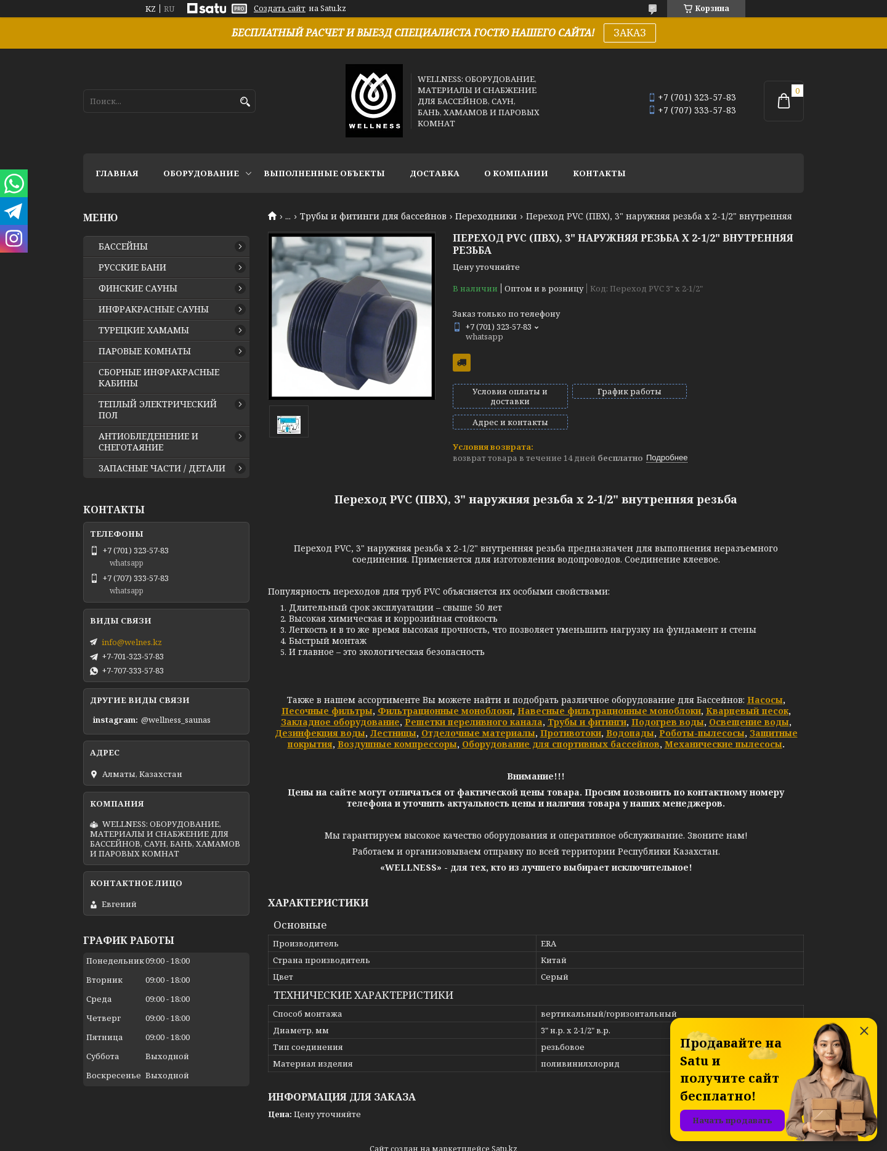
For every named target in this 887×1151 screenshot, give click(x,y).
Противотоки (570, 712)
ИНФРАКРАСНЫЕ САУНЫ (154, 309)
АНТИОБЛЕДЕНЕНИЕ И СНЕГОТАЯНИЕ (148, 442)
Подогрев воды (667, 701)
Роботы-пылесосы (702, 712)
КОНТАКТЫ (599, 173)
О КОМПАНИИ (516, 173)
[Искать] (245, 102)
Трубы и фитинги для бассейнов (373, 216)
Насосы (765, 679)
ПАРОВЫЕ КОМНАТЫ (145, 351)
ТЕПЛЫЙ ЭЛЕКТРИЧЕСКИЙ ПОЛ (158, 410)
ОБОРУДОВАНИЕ (201, 173)
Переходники (486, 216)
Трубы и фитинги (587, 701)
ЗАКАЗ (630, 32)
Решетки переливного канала (474, 701)
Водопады (630, 712)
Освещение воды (749, 701)
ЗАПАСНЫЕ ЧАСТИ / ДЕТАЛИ (162, 468)
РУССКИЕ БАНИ (132, 267)
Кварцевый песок (747, 690)
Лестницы (393, 712)
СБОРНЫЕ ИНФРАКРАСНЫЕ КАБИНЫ (159, 378)
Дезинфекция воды (320, 712)
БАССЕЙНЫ (123, 246)
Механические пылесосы (723, 723)
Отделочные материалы (478, 712)
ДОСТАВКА (435, 173)
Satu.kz (504, 1128)
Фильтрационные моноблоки (445, 690)
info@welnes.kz (132, 642)
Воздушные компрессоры (397, 723)
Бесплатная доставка (462, 363)
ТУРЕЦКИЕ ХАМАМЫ (144, 330)
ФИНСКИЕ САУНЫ (138, 288)
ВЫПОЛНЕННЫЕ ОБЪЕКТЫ (324, 173)
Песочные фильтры (327, 690)
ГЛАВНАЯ (117, 173)
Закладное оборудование (340, 701)
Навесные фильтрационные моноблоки (609, 690)
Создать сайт (280, 8)
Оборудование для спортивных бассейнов (561, 723)
